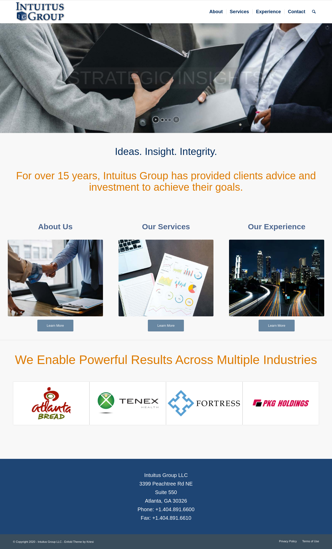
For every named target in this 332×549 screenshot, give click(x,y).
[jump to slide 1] (162, 120)
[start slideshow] (155, 119)
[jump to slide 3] (169, 120)
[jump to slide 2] (166, 120)
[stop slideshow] (176, 119)
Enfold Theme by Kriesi (79, 541)
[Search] (314, 11)
